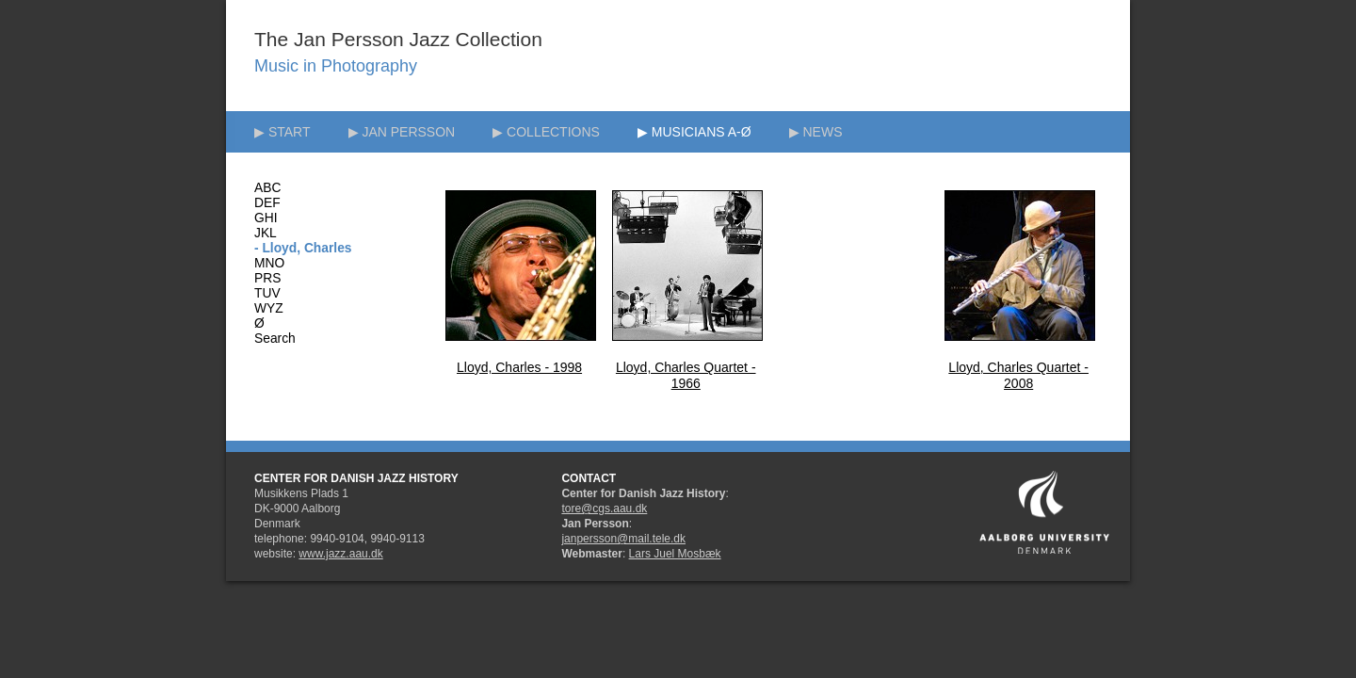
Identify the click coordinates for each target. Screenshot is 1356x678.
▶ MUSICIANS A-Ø (694, 131)
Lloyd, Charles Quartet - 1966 (686, 375)
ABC (267, 188)
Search (275, 338)
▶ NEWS (816, 131)
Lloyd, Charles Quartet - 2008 (1018, 375)
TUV (267, 293)
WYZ (268, 308)
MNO (269, 263)
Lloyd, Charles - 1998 (519, 367)
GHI (266, 218)
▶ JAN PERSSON (402, 131)
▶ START (282, 131)
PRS (267, 278)
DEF (267, 203)
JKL (265, 233)
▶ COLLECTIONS (546, 131)
